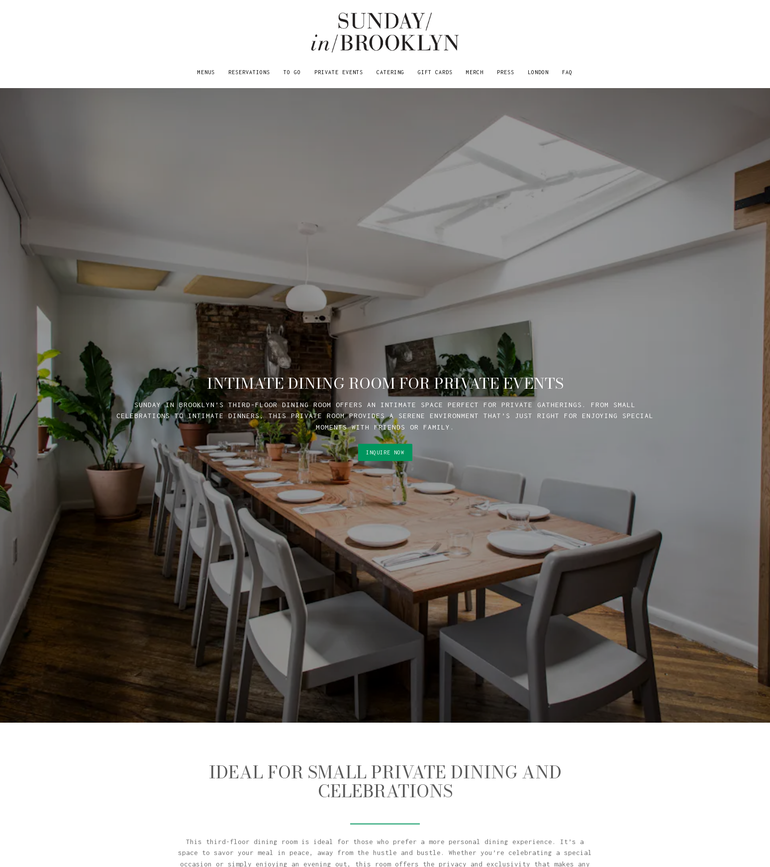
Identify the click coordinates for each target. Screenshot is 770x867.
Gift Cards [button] (435, 72)
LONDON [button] (538, 72)
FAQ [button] (567, 72)
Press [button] (505, 72)
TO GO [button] (292, 72)
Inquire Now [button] (385, 440)
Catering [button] (390, 72)
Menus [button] (206, 72)
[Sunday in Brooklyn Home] (385, 32)
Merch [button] (474, 72)
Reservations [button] (249, 72)
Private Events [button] (338, 72)
